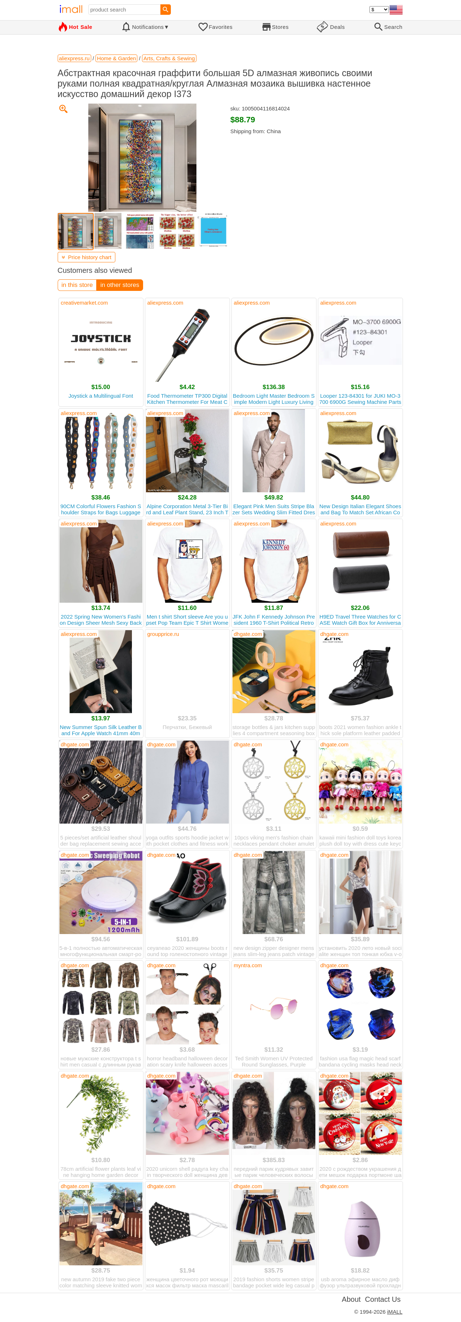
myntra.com (248, 965)
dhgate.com (248, 634)
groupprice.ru (163, 634)
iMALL (395, 1312)
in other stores (119, 285)
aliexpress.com (165, 303)
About (351, 1299)
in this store (77, 285)
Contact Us (383, 1299)
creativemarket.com (84, 303)
